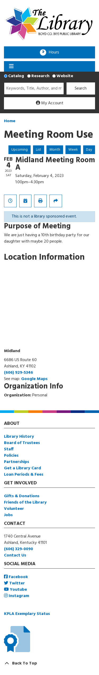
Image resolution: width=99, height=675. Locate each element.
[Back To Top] (49, 663)
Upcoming (19, 150)
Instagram (16, 596)
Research (40, 76)
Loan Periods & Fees (23, 474)
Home (9, 121)
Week (73, 150)
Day (89, 150)
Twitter (14, 583)
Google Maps (34, 379)
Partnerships (16, 462)
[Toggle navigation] (11, 66)
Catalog (16, 76)
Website (64, 76)
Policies (11, 455)
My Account (49, 103)
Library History (19, 436)
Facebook (16, 577)
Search (81, 88)
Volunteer (14, 508)
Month (54, 150)
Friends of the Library (25, 502)
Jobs (8, 515)
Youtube (15, 589)
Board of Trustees (22, 443)
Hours (56, 52)
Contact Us (15, 555)
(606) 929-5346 (18, 372)
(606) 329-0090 (18, 549)
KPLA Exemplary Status (27, 613)
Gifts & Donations (21, 496)
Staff (8, 449)
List (38, 150)
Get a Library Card (22, 468)
